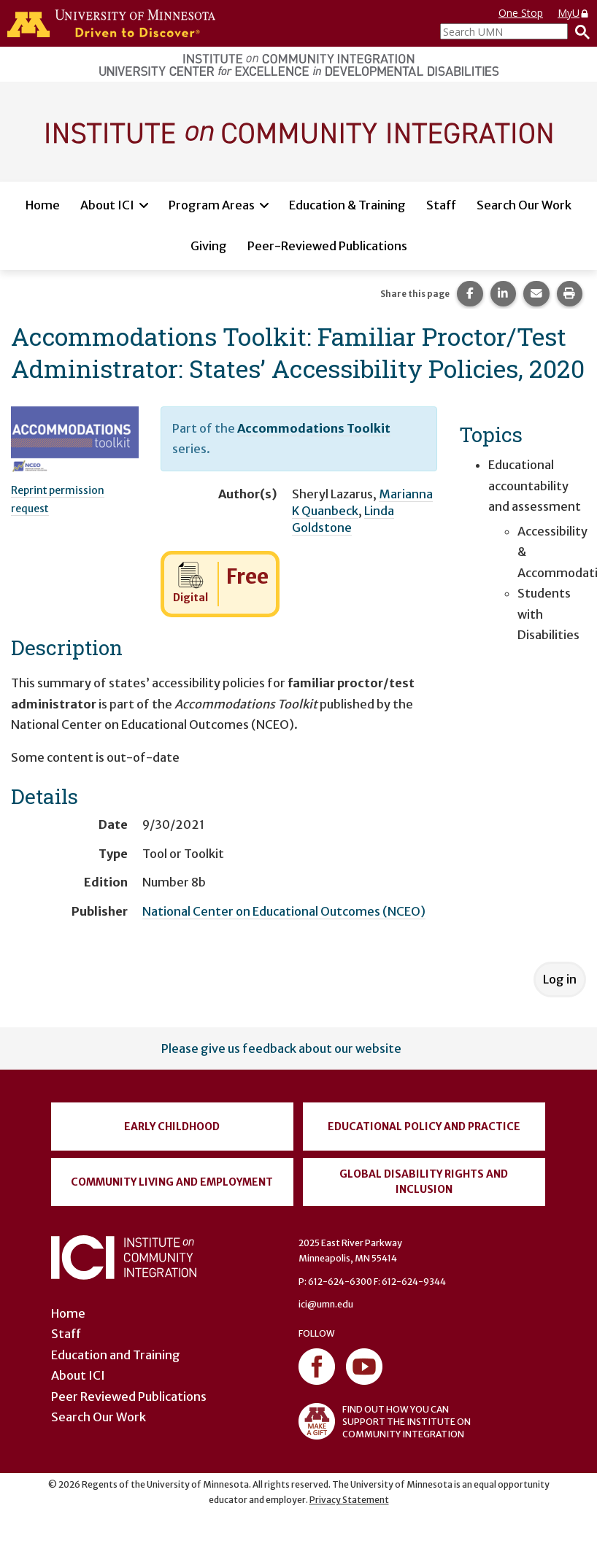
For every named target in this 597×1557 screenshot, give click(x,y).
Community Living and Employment (172, 1182)
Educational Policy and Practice (424, 1126)
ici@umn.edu (325, 1304)
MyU (574, 13)
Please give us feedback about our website (281, 1048)
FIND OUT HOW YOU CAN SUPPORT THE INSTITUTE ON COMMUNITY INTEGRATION (384, 1421)
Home (43, 205)
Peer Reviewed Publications (129, 1396)
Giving (208, 246)
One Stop (520, 13)
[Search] (579, 31)
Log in (560, 979)
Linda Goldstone (343, 519)
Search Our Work (524, 205)
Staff (441, 205)
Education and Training (115, 1355)
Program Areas (212, 205)
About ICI (107, 205)
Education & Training (347, 205)
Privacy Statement (349, 1499)
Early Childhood (172, 1126)
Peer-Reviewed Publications (327, 246)
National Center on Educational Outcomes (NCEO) (283, 911)
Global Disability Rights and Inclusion (423, 1181)
